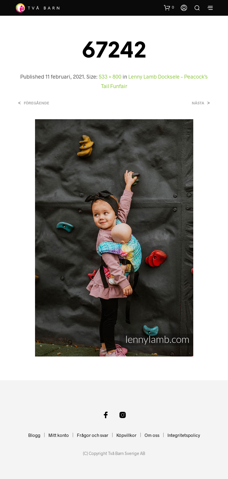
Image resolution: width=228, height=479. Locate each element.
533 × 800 (110, 76)
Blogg (34, 435)
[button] (169, 7)
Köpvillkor (126, 435)
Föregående (36, 103)
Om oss (152, 435)
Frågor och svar (92, 435)
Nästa (198, 103)
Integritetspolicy (183, 435)
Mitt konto (58, 435)
